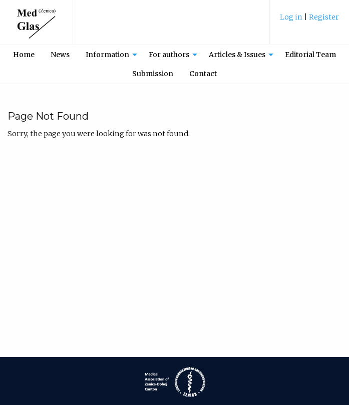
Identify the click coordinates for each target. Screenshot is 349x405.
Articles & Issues (237, 54)
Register (324, 17)
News (60, 54)
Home (24, 54)
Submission (152, 73)
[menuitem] (309, 21)
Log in (292, 17)
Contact (203, 73)
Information (107, 54)
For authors (169, 54)
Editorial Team (310, 54)
